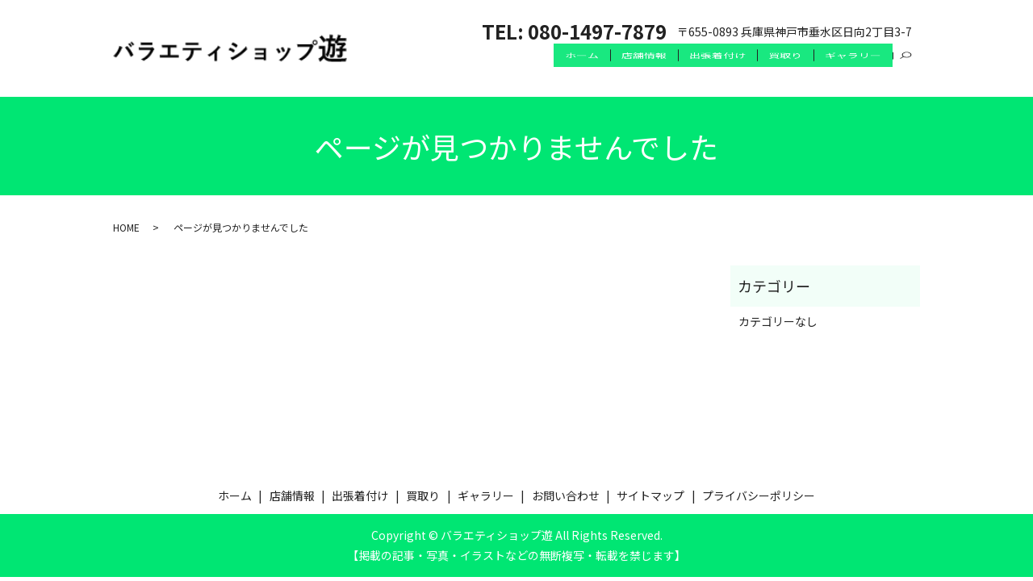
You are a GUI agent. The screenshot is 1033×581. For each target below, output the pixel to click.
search (906, 72)
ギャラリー (851, 71)
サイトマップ (650, 495)
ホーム (562, 71)
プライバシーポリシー (758, 495)
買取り (779, 71)
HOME (126, 227)
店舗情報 (628, 71)
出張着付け (706, 71)
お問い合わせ (566, 495)
